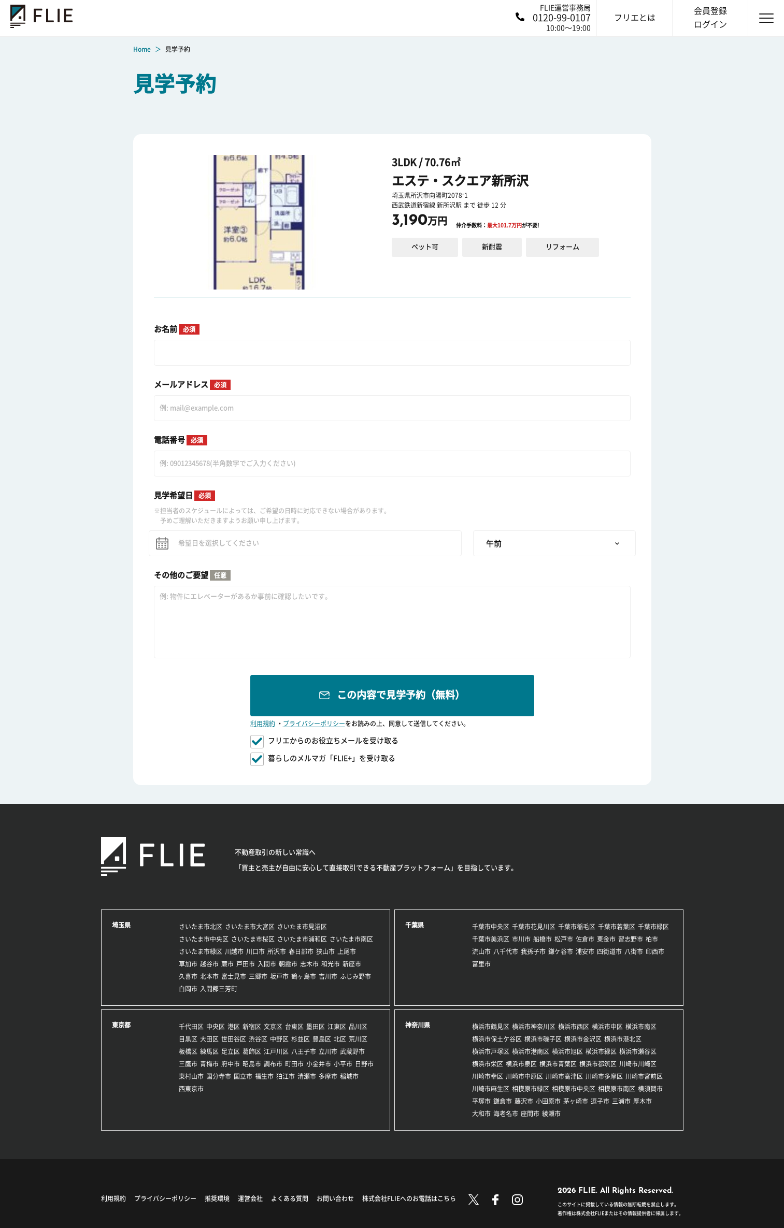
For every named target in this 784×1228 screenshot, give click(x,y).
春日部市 (301, 951)
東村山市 (191, 1076)
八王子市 (303, 1051)
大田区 (209, 1039)
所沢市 (276, 951)
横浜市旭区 (567, 1051)
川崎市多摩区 (604, 1076)
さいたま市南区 (351, 939)
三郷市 (258, 976)
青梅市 (209, 1064)
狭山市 (325, 951)
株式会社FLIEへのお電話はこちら (409, 1198)
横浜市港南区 (530, 1051)
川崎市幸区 (487, 1076)
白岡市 (188, 989)
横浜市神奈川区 (533, 1026)
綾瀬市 (551, 1113)
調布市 (273, 1064)
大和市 (481, 1113)
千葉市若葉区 (616, 926)
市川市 (521, 939)
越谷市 (209, 964)
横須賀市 (650, 1089)
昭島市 (252, 1064)
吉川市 (328, 976)
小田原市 (548, 1101)
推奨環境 (217, 1198)
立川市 (328, 1051)
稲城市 (349, 1076)
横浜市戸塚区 (490, 1051)
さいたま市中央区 (204, 939)
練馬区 (209, 1051)
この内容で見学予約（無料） (401, 695)
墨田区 (315, 1026)
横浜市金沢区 (583, 1039)
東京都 (121, 1025)
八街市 (633, 951)
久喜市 (188, 976)
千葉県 (414, 925)
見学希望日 (184, 495)
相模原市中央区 (573, 1089)
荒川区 (358, 1039)
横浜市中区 (607, 1026)
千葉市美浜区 (490, 939)
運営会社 (250, 1198)
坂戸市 (279, 976)
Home (142, 49)
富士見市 (233, 976)
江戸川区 (276, 1051)
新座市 (352, 964)
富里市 (481, 964)
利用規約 (262, 723)
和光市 (330, 964)
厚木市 (642, 1101)
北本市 (209, 976)
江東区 (336, 1026)
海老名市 (505, 1113)
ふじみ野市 (355, 976)
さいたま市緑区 (200, 951)
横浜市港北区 (623, 1039)
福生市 (264, 1076)
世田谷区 (233, 1039)
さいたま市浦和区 (302, 939)
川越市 (234, 951)
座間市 (530, 1113)
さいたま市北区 (200, 926)
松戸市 (563, 939)
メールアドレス (192, 385)
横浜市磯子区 (543, 1039)
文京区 (273, 1026)
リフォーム (562, 246)
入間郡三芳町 (218, 989)
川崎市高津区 (564, 1076)
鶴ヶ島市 (303, 976)
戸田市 (245, 964)
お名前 (176, 329)
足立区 (230, 1051)
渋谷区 (258, 1039)
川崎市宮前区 (644, 1076)
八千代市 (505, 951)
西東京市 (191, 1089)
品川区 (358, 1026)
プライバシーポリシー (314, 723)
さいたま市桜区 (253, 939)
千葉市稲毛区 (576, 926)
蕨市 (227, 964)
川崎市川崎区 (638, 1064)
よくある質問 (289, 1198)
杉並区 (300, 1039)
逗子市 (600, 1101)
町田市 (294, 1064)
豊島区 (321, 1039)
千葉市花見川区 (533, 926)
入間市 (267, 964)
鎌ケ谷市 (560, 951)
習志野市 (630, 939)
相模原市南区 (616, 1089)
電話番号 (180, 440)
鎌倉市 (502, 1101)
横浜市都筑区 (598, 1064)
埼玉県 (121, 925)
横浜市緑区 (601, 1051)
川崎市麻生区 (490, 1089)
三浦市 (621, 1101)
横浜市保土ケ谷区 (497, 1039)
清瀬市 (306, 1076)
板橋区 (188, 1051)
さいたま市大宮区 (250, 926)
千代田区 (191, 1026)
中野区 (279, 1039)
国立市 (243, 1076)
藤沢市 (524, 1101)
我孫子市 (533, 951)
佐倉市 (585, 939)
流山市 (481, 951)
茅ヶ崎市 (575, 1101)
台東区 (294, 1026)
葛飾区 (252, 1051)
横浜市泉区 (521, 1064)
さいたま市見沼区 (302, 926)
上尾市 (346, 951)
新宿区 (252, 1026)
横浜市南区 (641, 1026)
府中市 (230, 1064)
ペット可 (424, 246)
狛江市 (285, 1076)
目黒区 (188, 1039)
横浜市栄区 (487, 1064)
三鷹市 (188, 1064)
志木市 (309, 964)
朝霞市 (288, 964)
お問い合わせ (335, 1198)
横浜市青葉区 (558, 1064)
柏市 (652, 939)
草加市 (188, 964)
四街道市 (609, 951)
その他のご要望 (192, 575)
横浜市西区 (573, 1026)
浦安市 (585, 951)
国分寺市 (218, 1076)
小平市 (343, 1064)
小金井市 (318, 1064)
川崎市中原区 (524, 1076)
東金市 (606, 939)
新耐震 (492, 246)
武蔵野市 (352, 1051)
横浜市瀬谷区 (638, 1051)
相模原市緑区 (530, 1089)
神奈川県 (417, 1025)
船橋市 (542, 939)
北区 (340, 1039)
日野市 (364, 1064)
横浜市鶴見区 (490, 1026)
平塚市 (481, 1101)
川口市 (255, 951)
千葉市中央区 (490, 926)
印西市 (655, 951)
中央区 (215, 1026)
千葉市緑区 (653, 926)
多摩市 (328, 1076)
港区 (233, 1026)
